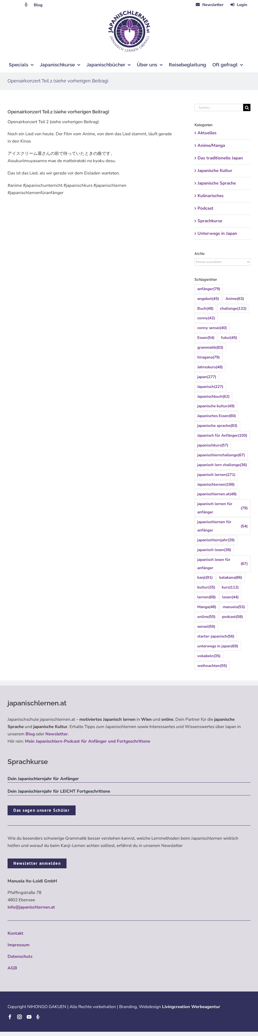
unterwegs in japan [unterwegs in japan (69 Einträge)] (217, 646)
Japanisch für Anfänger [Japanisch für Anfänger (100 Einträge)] (222, 435)
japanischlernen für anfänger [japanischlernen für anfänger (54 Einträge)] (222, 526)
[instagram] (19, 1017)
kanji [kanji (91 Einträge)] (205, 577)
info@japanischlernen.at (31, 907)
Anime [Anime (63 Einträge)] (234, 299)
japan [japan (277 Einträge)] (206, 377)
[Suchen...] (219, 107)
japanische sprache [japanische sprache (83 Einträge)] (217, 426)
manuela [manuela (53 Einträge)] (234, 607)
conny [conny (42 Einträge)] (206, 318)
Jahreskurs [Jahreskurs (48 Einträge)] (210, 367)
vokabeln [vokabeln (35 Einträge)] (208, 656)
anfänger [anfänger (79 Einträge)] (208, 289)
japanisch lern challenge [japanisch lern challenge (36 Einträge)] (222, 465)
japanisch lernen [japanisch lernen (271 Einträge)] (216, 475)
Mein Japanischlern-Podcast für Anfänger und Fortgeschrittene (87, 741)
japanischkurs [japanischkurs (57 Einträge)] (212, 445)
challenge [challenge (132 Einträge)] (233, 308)
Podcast (205, 208)
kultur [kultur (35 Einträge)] (206, 587)
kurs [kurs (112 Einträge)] (230, 587)
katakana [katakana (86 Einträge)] (230, 577)
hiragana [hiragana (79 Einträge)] (208, 357)
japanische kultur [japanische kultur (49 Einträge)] (216, 406)
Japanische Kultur (215, 170)
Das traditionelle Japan (220, 158)
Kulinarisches (210, 196)
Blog (38, 5)
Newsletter (56, 734)
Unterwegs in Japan (217, 233)
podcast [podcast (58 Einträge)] (232, 617)
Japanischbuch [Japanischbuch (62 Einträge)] (213, 396)
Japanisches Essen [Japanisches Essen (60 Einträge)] (216, 416)
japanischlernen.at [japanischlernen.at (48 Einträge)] (217, 494)
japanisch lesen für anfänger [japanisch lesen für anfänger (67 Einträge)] (222, 563)
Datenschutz (20, 956)
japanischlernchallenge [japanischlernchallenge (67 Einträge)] (221, 455)
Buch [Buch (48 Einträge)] (205, 308)
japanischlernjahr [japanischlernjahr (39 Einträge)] (216, 540)
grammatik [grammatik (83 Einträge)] (210, 347)
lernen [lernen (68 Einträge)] (206, 597)
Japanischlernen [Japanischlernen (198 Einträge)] (216, 484)
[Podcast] (37, 1017)
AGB (12, 968)
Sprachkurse (210, 221)
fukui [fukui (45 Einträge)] (229, 338)
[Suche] (246, 107)
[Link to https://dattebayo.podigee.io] (26, 5)
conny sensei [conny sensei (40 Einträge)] (212, 328)
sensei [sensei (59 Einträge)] (206, 626)
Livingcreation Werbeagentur (191, 1007)
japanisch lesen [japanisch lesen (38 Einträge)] (214, 550)
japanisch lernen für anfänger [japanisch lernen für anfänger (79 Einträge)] (222, 508)
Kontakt (15, 933)
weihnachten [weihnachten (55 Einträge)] (212, 666)
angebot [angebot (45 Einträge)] (208, 299)
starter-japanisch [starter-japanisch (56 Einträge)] (215, 636)
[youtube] (29, 1017)
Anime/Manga (211, 145)
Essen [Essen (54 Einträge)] (205, 338)
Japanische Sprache (217, 183)
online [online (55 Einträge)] (206, 617)
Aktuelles (207, 133)
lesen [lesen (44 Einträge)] (230, 597)
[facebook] (10, 1017)
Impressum (18, 945)
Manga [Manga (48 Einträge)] (206, 607)
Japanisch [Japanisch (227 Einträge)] (210, 387)
